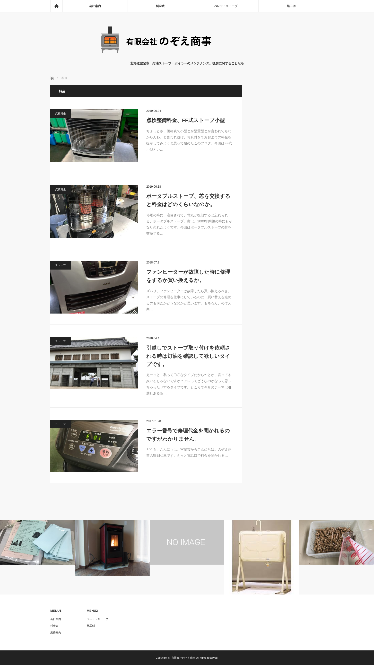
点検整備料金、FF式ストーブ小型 (185, 120)
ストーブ (60, 265)
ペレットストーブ (225, 6)
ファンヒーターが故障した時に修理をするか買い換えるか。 (188, 276)
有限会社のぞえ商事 (183, 657)
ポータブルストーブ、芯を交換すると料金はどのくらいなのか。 (188, 200)
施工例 (291, 6)
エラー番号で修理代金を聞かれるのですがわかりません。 (188, 435)
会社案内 (95, 6)
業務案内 (55, 632)
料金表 (160, 6)
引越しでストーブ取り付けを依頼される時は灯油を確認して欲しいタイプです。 (188, 356)
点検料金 (60, 113)
